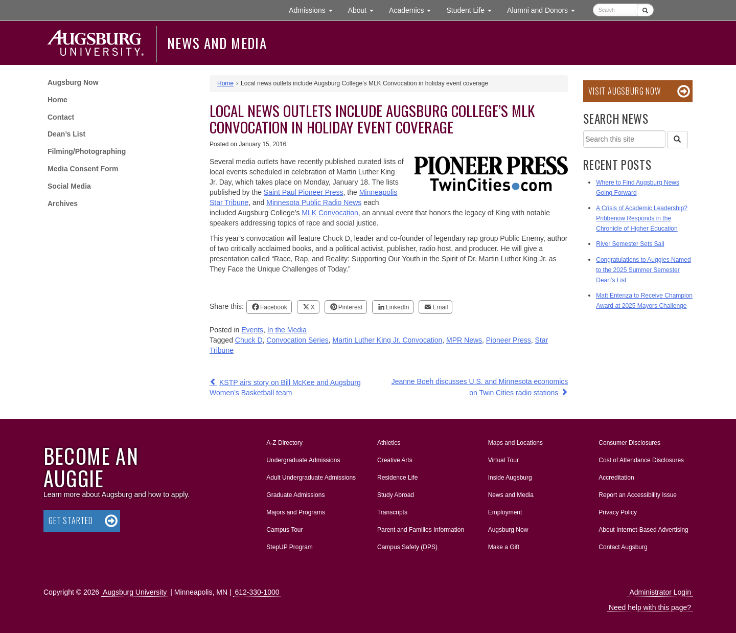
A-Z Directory (284, 442)
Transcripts (392, 512)
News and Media (217, 43)
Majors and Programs (295, 510)
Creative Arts (394, 460)
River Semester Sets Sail (630, 243)
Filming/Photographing (87, 151)
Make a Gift (503, 547)
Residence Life (397, 477)
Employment (505, 512)
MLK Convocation (330, 213)
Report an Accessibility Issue (638, 495)
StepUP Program (289, 547)
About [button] (364, 12)
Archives (63, 203)
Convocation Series (297, 340)
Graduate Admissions (295, 495)
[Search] (677, 139)
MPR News (464, 340)
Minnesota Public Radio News (313, 202)
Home (57, 100)
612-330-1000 (257, 592)
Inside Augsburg (510, 477)
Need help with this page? (650, 607)
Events (252, 330)
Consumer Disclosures (629, 442)
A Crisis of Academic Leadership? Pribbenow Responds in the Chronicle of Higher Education (641, 218)
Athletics (388, 442)
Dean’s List (66, 134)
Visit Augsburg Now (624, 91)
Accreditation (616, 477)
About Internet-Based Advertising (643, 529)
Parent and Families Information (420, 529)
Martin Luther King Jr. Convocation (387, 340)
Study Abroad (395, 495)
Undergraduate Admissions (303, 460)
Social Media (69, 186)
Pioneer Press (508, 340)
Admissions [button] (314, 9)
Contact (61, 117)
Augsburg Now (73, 82)
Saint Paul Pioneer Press (303, 192)
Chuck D (249, 340)
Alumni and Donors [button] (545, 9)
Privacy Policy (618, 512)
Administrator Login (660, 592)
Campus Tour (284, 529)
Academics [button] (414, 9)
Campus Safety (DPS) (407, 547)
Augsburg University (135, 592)
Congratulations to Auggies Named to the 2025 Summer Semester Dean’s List (643, 270)
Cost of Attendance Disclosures (641, 460)
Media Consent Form (83, 169)
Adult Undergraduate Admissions (311, 477)
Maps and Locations (515, 442)
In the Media (287, 330)
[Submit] (645, 10)
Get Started (71, 520)
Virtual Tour (503, 460)
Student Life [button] (472, 9)
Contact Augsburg (623, 547)
